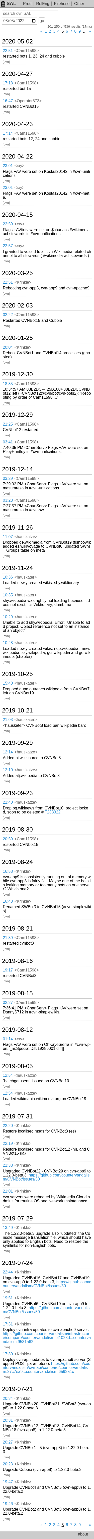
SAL (8, 3)
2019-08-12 (17, 1030)
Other (79, 4)
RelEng (42, 4)
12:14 (8, 752)
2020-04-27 (17, 74)
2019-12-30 (17, 374)
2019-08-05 (17, 1066)
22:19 (8, 1143)
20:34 (8, 1398)
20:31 (8, 1420)
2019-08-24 (17, 862)
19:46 (8, 1504)
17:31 (8, 1324)
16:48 (8, 901)
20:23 (8, 1464)
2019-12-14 (17, 469)
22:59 (8, 224)
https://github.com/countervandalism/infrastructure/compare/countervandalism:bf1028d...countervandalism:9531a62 (47, 1337)
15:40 (8, 683)
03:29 (8, 478)
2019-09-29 (17, 743)
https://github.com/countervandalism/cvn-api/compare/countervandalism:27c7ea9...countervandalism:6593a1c (46, 1367)
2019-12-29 (17, 415)
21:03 (8, 719)
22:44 (8, 1272)
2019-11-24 (17, 568)
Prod (27, 4)
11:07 (8, 537)
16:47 (8, 101)
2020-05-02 (17, 41)
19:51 (8, 1298)
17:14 (8, 133)
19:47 (8, 1482)
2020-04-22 (17, 157)
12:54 (8, 1075)
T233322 (52, 812)
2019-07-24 (17, 1263)
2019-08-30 (17, 830)
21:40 (8, 802)
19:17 (8, 970)
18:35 (8, 384)
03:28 (8, 500)
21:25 (8, 424)
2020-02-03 (17, 305)
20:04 (8, 347)
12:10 (8, 770)
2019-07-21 (17, 1389)
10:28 (8, 643)
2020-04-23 (17, 124)
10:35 (8, 595)
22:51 (8, 50)
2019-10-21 (17, 710)
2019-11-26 (17, 528)
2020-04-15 (17, 215)
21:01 (8, 1191)
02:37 (8, 1002)
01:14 (8, 1039)
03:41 (8, 442)
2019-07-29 (17, 1218)
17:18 (8, 83)
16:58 (8, 871)
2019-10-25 (17, 674)
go (42, 21)
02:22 (8, 315)
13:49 (8, 1227)
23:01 (8, 166)
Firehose (61, 4)
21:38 (8, 1165)
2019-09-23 (17, 793)
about (83, 1534)
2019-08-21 (17, 929)
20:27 (8, 1442)
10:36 (8, 577)
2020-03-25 (17, 273)
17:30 (8, 1354)
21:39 (8, 938)
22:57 (8, 246)
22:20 (8, 1125)
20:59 (8, 839)
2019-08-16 (17, 961)
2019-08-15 (17, 993)
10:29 (8, 617)
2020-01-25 (17, 338)
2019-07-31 (17, 1116)
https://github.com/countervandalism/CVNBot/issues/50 (46, 1177)
